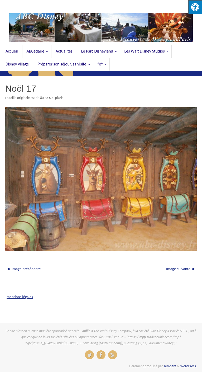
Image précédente (24, 268)
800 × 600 (47, 98)
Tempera (170, 366)
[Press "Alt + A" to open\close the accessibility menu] (195, 7)
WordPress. (188, 366)
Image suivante (180, 268)
